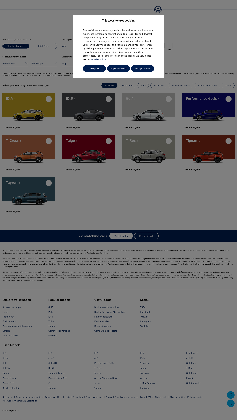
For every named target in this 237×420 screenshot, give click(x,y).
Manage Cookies (142, 68)
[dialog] (118, 210)
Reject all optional (118, 68)
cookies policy (98, 59)
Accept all (94, 68)
